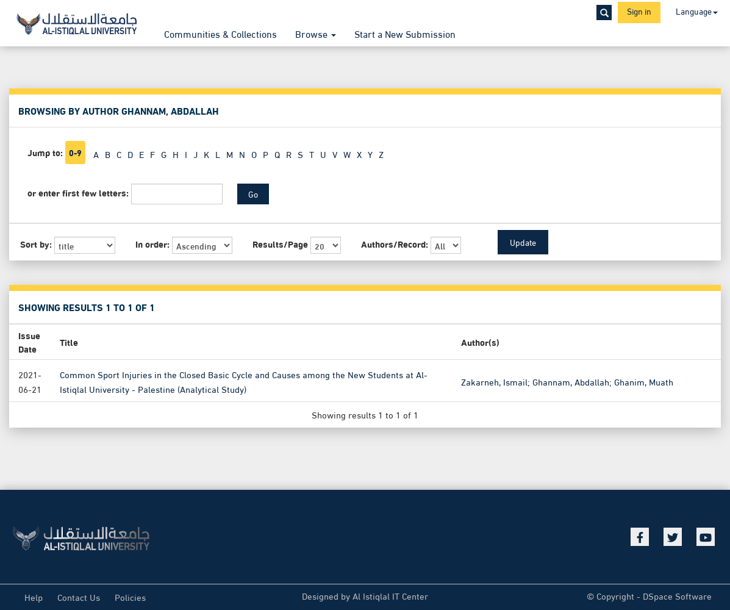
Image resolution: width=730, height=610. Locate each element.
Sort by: (36, 243)
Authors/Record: (394, 243)
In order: (152, 243)
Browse (315, 33)
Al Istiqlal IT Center (390, 595)
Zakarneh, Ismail (494, 381)
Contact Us (78, 596)
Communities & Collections (220, 33)
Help (33, 596)
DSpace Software (677, 595)
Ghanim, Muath (643, 381)
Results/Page (280, 243)
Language (697, 10)
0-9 (75, 152)
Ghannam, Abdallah (570, 381)
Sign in (639, 10)
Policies (130, 596)
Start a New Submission (405, 33)
